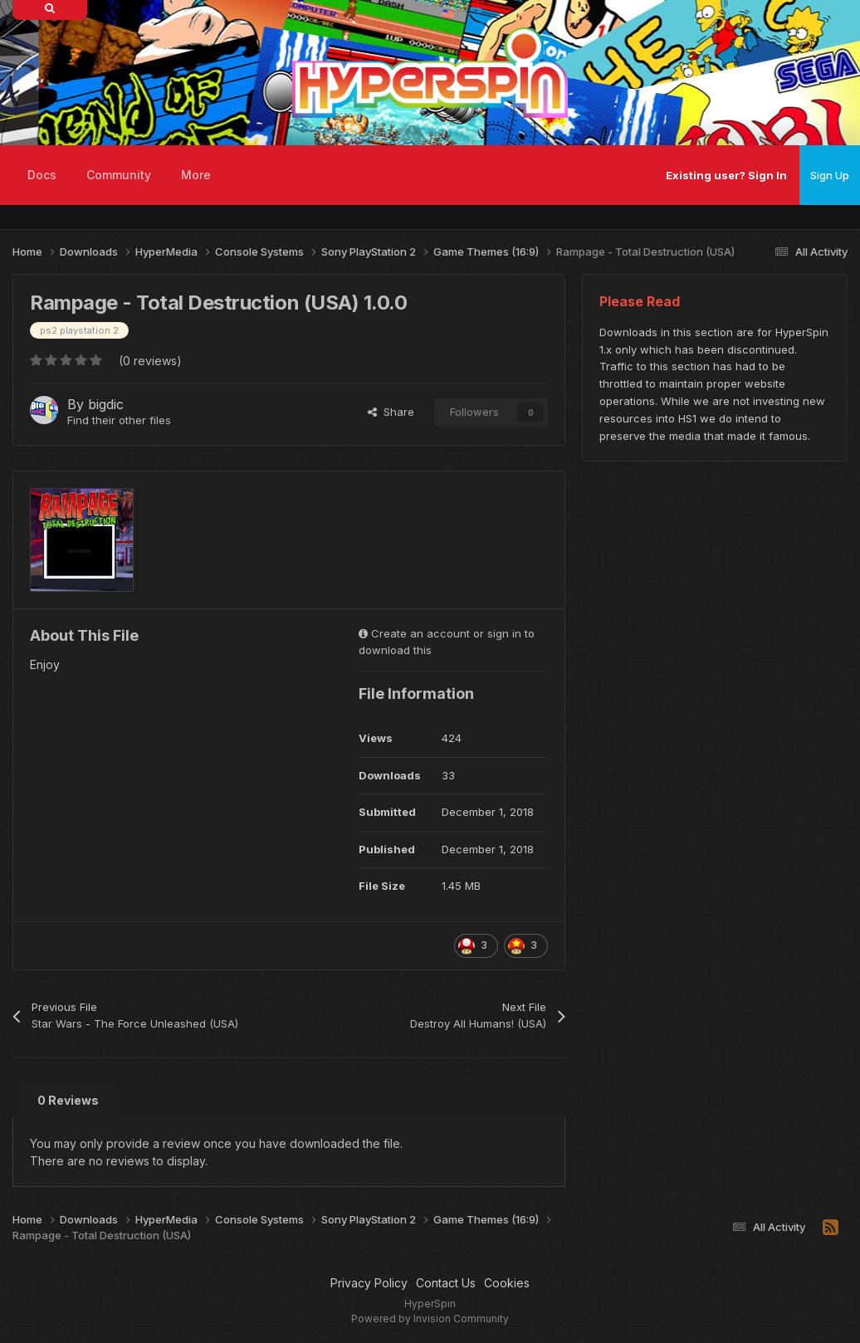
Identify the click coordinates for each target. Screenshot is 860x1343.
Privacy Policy (369, 1283)
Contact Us (446, 1283)
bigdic (106, 404)
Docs (41, 175)
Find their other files (119, 420)
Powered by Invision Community (430, 1318)
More (196, 175)
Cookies (507, 1283)
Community (118, 175)
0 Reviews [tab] (68, 1100)
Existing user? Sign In (726, 175)
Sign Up (829, 175)
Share (391, 411)
